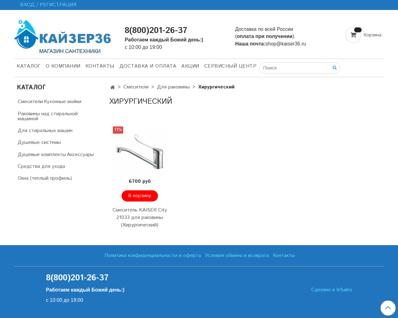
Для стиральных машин (45, 130)
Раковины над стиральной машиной (48, 116)
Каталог (29, 66)
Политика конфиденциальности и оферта (152, 255)
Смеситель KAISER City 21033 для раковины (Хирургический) (140, 217)
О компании (63, 66)
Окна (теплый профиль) (45, 178)
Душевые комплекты (42, 154)
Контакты (100, 66)
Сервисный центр (230, 66)
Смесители (136, 87)
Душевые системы (39, 142)
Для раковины (173, 87)
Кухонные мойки (62, 101)
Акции (190, 66)
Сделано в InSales (331, 289)
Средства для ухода (41, 166)
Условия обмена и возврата (237, 255)
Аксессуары (80, 154)
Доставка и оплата (148, 66)
